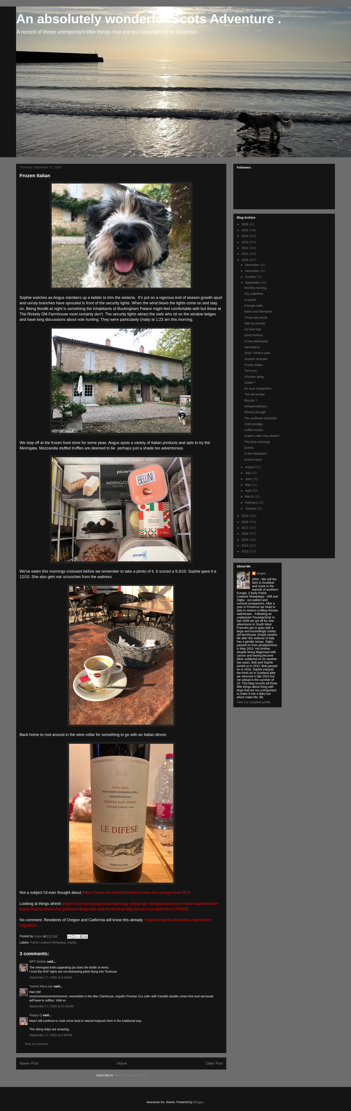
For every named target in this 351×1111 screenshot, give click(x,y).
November (252, 271)
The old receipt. (254, 394)
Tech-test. (251, 370)
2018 (245, 522)
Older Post (214, 1063)
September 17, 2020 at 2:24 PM (50, 1035)
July (248, 473)
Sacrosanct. (252, 347)
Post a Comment (36, 1044)
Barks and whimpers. (258, 311)
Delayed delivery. (255, 406)
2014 (245, 545)
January (251, 508)
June (248, 479)
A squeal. (250, 300)
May (248, 485)
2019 (245, 516)
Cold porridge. (253, 424)
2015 (245, 539)
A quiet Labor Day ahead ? (262, 436)
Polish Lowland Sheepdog (47, 942)
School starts (253, 459)
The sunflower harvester (260, 418)
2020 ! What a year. (257, 353)
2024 (245, 236)
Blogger (198, 1102)
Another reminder (256, 359)
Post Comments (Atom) (130, 1075)
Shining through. (255, 412)
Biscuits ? (250, 400)
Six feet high (252, 329)
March (249, 496)
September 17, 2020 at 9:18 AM (50, 977)
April (248, 490)
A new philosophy (256, 341)
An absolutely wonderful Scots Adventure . (148, 18)
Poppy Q (35, 1015)
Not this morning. (255, 288)
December (252, 265)
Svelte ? (249, 382)
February (251, 502)
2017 (245, 527)
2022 (245, 248)
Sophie (72, 942)
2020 (245, 260)
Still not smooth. (255, 323)
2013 (245, 551)
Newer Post (29, 1063)
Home (122, 1063)
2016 (245, 533)
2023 (245, 242)
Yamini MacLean (41, 986)
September (253, 282)
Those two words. (256, 317)
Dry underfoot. (254, 293)
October (251, 277)
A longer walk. (253, 305)
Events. (249, 447)
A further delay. (254, 377)
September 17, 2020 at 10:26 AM (51, 1006)
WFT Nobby (37, 961)
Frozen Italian (253, 365)
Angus (261, 573)
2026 (245, 224)
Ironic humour (253, 335)
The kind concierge (257, 442)
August (250, 467)
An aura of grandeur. (258, 388)
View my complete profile (253, 702)
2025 (245, 230)
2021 (245, 254)
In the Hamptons (255, 453)
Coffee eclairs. (254, 430)
